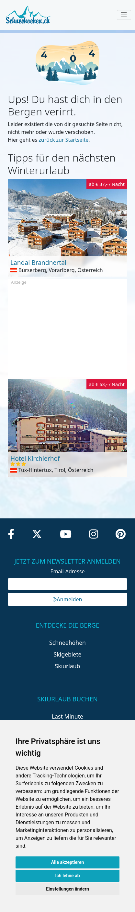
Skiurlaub (67, 666)
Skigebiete (68, 654)
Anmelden (67, 599)
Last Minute (67, 716)
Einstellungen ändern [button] (67, 889)
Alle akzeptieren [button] (67, 862)
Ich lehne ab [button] (67, 875)
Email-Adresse (68, 571)
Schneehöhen (67, 642)
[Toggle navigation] (124, 15)
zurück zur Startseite (63, 139)
